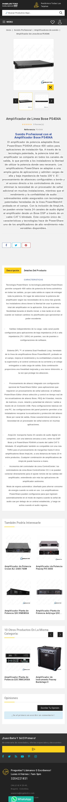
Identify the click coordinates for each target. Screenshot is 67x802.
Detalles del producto (35, 270)
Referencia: (29, 129)
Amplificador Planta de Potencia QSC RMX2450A (17, 678)
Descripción (13, 270)
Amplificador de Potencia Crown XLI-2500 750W (18, 567)
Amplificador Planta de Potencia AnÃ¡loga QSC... (49, 612)
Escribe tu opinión (50, 708)
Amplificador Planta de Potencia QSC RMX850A (17, 612)
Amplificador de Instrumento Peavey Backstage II (46, 679)
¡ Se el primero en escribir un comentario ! (33, 715)
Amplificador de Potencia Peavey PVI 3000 (49, 567)
